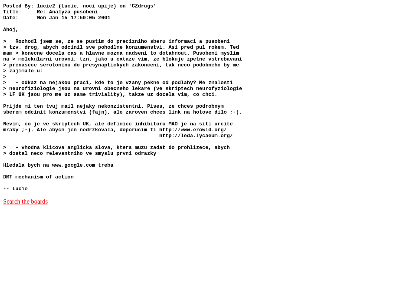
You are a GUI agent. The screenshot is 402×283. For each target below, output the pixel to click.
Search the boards (25, 239)
